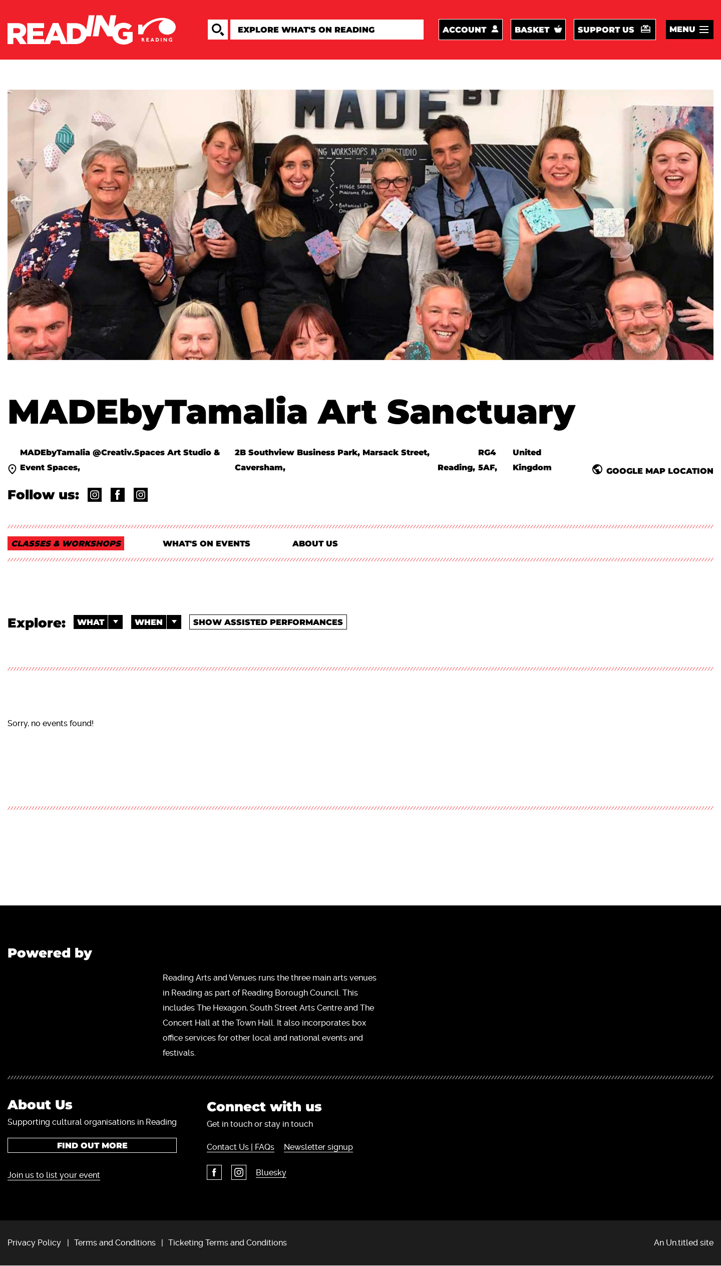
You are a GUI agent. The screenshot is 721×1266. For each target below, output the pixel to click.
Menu (682, 29)
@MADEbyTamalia (117, 494)
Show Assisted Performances (268, 622)
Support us (606, 30)
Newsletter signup (318, 1147)
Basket (532, 30)
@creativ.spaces (140, 494)
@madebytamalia (94, 494)
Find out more (92, 1145)
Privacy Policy (34, 1242)
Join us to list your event (54, 1175)
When (158, 622)
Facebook (214, 1172)
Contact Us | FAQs (240, 1147)
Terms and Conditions (115, 1242)
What (100, 622)
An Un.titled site (683, 1242)
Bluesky (271, 1172)
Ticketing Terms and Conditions (227, 1242)
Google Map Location (659, 470)
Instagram (238, 1172)
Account (464, 30)
